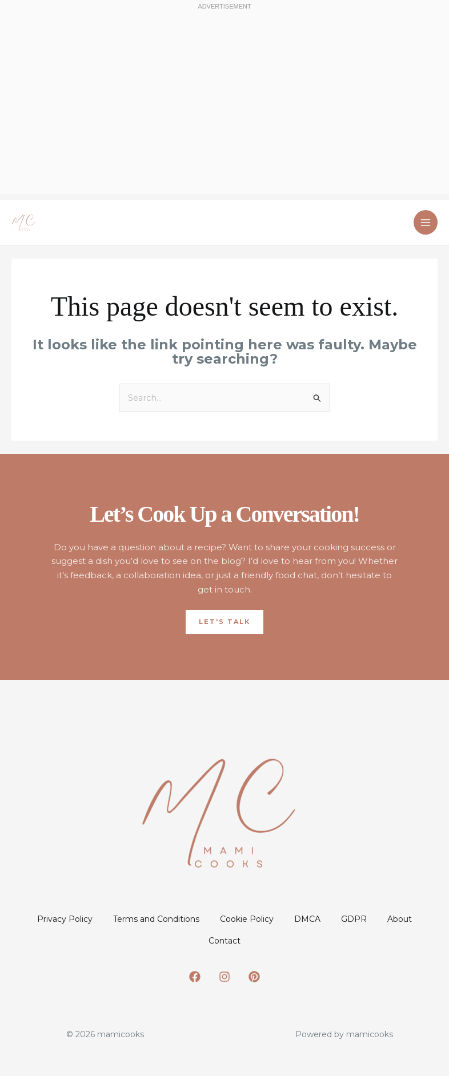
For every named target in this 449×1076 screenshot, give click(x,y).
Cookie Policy (269, 919)
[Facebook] (195, 981)
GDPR (390, 919)
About (195, 942)
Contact (251, 942)
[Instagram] (224, 981)
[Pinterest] (254, 981)
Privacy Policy (74, 919)
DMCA (337, 919)
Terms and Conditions (172, 919)
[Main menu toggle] (426, 222)
